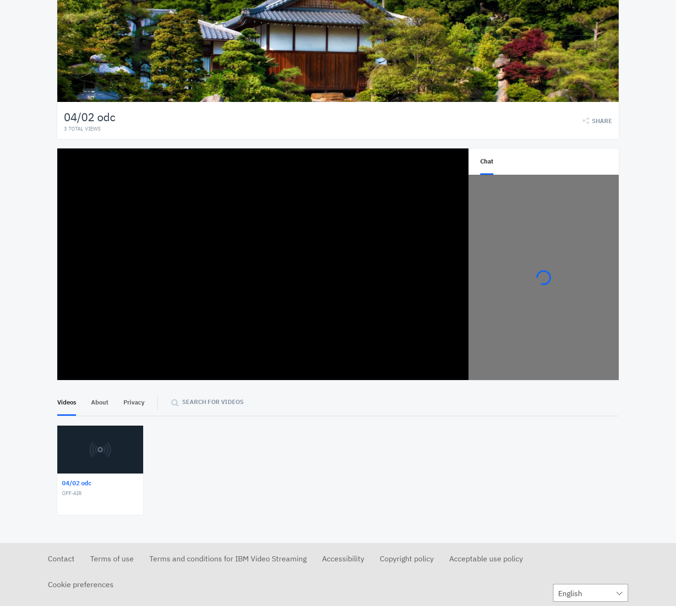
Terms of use (112, 558)
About (99, 402)
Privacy (134, 402)
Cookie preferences (81, 584)
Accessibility (343, 558)
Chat (486, 161)
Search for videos (213, 402)
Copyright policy (407, 558)
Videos (66, 402)
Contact (61, 558)
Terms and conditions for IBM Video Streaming (228, 558)
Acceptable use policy (486, 558)
